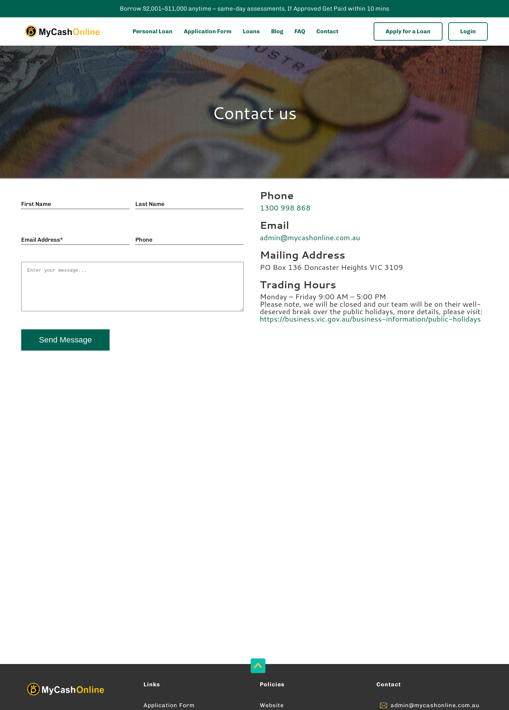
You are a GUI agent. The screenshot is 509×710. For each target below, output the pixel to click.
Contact (327, 31)
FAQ (299, 31)
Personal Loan (152, 31)
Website (272, 705)
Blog (277, 31)
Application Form (208, 31)
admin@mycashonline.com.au (310, 237)
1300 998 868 (285, 207)
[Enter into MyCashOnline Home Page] (62, 31)
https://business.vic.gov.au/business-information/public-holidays (370, 318)
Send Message (65, 339)
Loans (251, 31)
